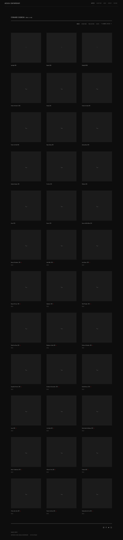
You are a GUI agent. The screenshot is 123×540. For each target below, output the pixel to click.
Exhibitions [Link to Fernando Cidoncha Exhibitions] (84, 23)
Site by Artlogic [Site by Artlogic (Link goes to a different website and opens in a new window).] (33, 534)
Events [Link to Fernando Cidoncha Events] (97, 23)
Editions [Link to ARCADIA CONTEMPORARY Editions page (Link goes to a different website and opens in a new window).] (115, 3)
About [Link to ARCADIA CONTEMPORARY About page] (105, 3)
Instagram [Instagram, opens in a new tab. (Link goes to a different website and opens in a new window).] (103, 527)
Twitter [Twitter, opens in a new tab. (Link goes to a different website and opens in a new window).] (108, 527)
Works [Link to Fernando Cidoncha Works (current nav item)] (78, 23)
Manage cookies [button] (14, 532)
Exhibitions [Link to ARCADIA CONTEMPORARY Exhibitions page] (99, 3)
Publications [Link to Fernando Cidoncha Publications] (91, 23)
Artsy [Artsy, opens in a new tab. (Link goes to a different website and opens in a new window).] (111, 527)
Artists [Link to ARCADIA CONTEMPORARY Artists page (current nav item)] (93, 3)
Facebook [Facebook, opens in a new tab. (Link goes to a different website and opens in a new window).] (106, 527)
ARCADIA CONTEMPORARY (12, 3)
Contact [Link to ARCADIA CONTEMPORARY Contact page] (110, 3)
